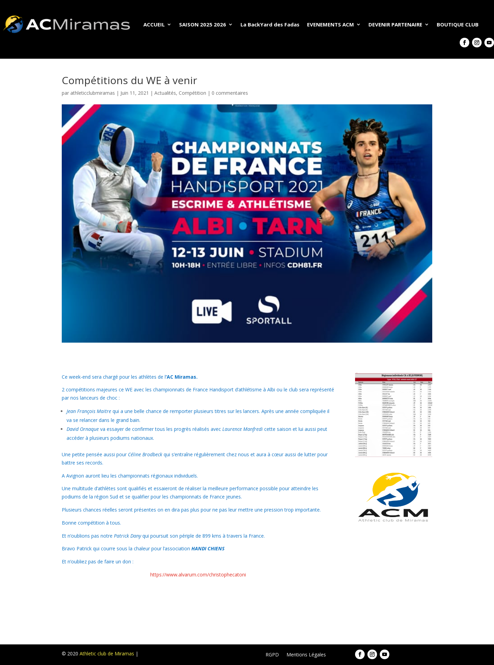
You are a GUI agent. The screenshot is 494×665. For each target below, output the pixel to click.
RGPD (272, 655)
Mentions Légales (306, 655)
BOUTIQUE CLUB (458, 24)
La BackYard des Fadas (269, 24)
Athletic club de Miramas (107, 653)
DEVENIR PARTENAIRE (395, 24)
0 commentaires (230, 93)
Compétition (192, 93)
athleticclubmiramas (92, 93)
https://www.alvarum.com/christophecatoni (198, 574)
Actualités (165, 93)
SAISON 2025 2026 (202, 24)
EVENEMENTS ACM (330, 24)
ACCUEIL (154, 24)
